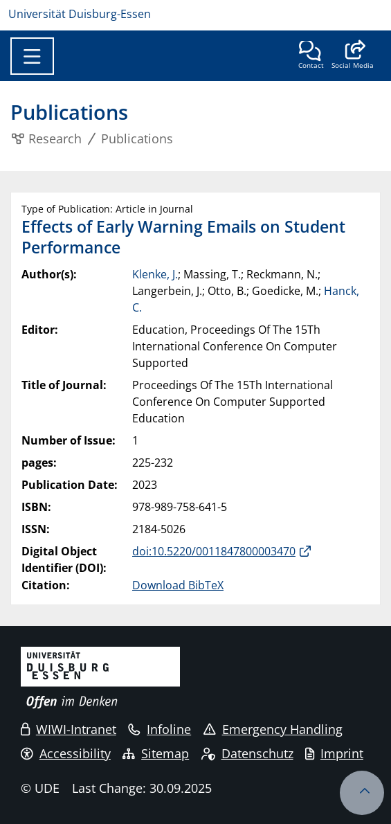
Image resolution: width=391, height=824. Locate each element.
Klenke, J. (155, 274)
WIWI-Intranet (68, 729)
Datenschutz (247, 753)
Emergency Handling (273, 729)
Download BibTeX (178, 585)
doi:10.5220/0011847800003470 (213, 551)
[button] (352, 56)
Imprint (334, 753)
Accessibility (66, 753)
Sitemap (155, 753)
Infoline (159, 729)
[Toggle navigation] (32, 56)
